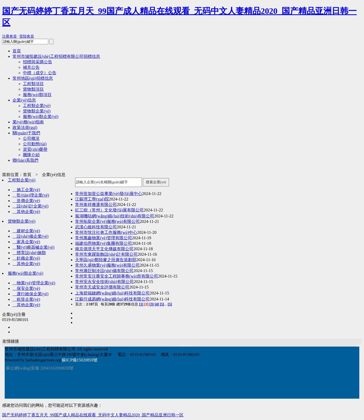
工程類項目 (33, 84)
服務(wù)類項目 (37, 94)
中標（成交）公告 (39, 73)
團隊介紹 (31, 155)
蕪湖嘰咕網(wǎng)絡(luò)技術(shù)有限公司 (114, 216)
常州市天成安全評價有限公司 (102, 287)
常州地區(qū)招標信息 (33, 78)
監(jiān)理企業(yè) (31, 195)
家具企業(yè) (26, 242)
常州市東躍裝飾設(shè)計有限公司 (106, 254)
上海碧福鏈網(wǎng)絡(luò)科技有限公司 (112, 293)
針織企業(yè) (26, 258)
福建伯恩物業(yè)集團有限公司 (103, 243)
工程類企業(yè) (37, 105)
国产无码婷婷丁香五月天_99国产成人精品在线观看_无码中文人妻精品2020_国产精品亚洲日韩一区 (93, 415)
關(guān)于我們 (26, 133)
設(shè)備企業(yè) (30, 236)
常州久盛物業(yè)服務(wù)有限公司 (107, 265)
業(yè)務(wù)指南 (28, 122)
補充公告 (31, 67)
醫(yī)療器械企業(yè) (33, 247)
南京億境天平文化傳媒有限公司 (104, 249)
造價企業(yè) (26, 200)
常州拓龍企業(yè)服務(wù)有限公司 (107, 221)
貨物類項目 (33, 89)
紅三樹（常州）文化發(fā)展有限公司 (109, 210)
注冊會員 (9, 36)
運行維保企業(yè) (30, 294)
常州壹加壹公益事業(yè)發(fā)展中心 (108, 193)
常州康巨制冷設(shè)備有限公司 (104, 270)
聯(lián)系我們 (25, 160)
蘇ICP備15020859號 (80, 360)
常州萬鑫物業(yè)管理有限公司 (103, 238)
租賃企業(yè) (26, 299)
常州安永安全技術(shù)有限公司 (104, 281)
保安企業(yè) (26, 288)
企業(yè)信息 (24, 100)
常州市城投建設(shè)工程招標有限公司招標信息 (56, 56)
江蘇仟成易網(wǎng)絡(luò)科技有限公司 (112, 299)
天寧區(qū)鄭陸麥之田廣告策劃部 (105, 260)
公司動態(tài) (35, 144)
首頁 (17, 51)
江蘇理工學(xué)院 (92, 199)
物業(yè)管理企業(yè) (34, 283)
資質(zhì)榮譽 (35, 149)
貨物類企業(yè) (37, 111)
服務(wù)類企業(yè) (40, 116)
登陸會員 (26, 36)
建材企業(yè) (26, 231)
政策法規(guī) (25, 127)
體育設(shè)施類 (29, 252)
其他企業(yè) (26, 211)
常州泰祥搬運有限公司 (96, 204)
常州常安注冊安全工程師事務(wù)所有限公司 (116, 276)
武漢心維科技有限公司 (96, 227)
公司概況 (31, 138)
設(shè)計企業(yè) (30, 206)
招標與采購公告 (37, 62)
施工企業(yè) (26, 189)
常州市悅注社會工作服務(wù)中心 (106, 232)
